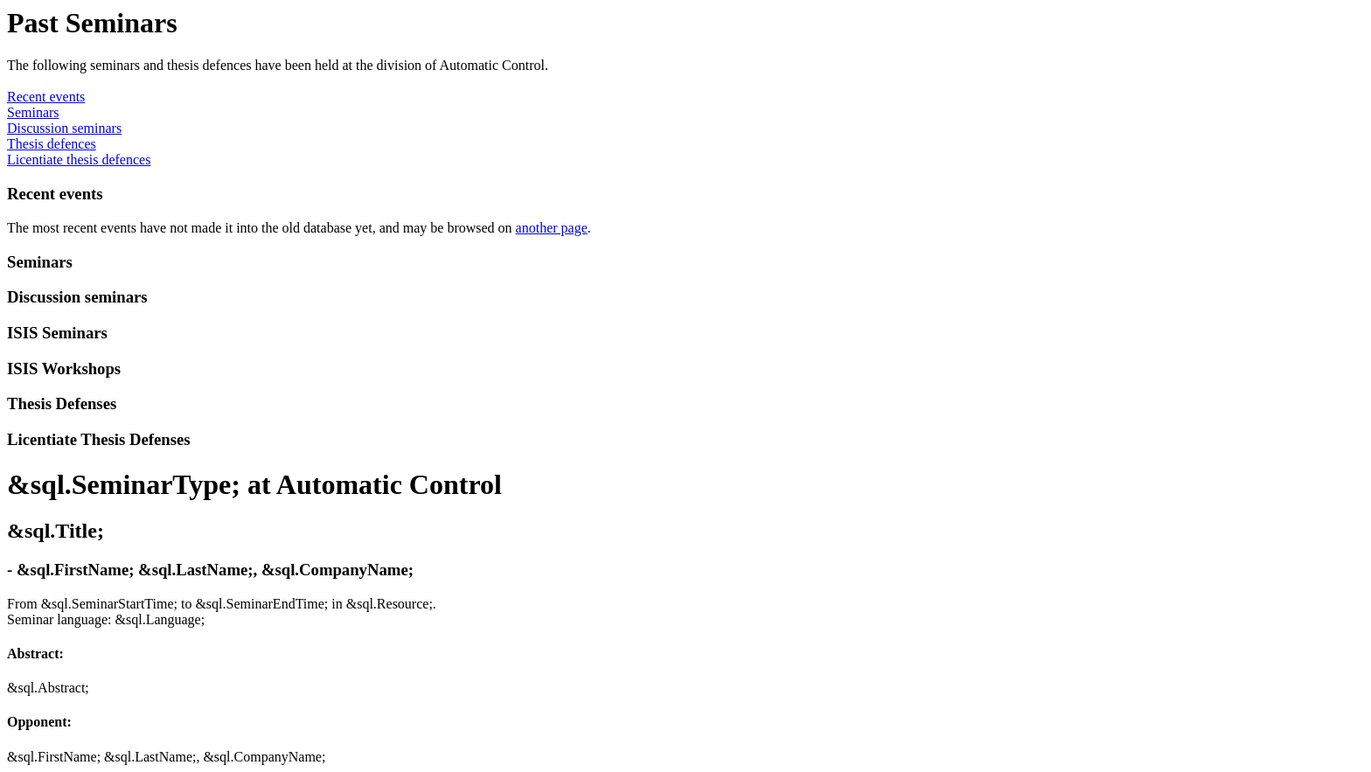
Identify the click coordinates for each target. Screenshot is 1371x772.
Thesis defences (51, 143)
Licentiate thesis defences (78, 159)
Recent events (46, 96)
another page (552, 227)
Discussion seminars (64, 128)
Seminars (33, 112)
